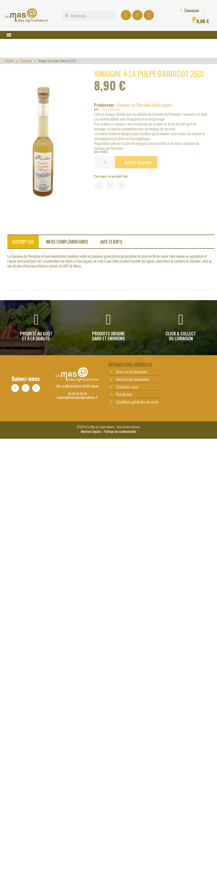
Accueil (9, 60)
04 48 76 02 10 (77, 393)
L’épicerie (26, 60)
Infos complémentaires (67, 241)
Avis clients (111, 241)
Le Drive (110, 6)
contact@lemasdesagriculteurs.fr (77, 397)
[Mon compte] (85, 10)
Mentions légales (91, 431)
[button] (136, 162)
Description (23, 241)
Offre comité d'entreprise (143, 6)
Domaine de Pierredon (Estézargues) (144, 105)
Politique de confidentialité (120, 431)
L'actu (175, 6)
